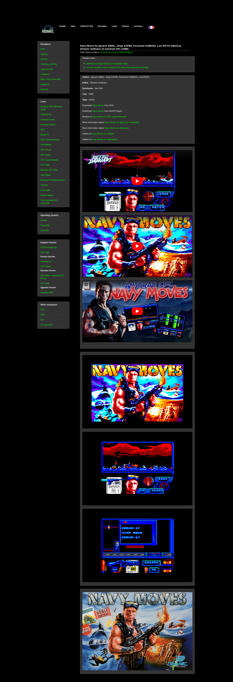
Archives (138, 26)
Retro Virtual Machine (50, 79)
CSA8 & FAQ (86, 26)
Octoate (44, 185)
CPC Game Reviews (50, 139)
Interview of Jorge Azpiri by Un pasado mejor (107, 63)
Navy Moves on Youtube (103, 133)
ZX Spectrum (46, 325)
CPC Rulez (45, 155)
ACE (42, 49)
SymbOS (44, 230)
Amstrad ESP (46, 292)
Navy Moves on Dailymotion (105, 139)
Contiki (43, 220)
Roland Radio (46, 195)
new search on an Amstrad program (116, 52)
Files (73, 26)
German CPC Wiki (49, 170)
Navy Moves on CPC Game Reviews (109, 116)
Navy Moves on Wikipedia (117, 128)
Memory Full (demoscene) (52, 180)
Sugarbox (44, 84)
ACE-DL (44, 54)
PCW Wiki (45, 190)
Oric (42, 319)
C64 (42, 309)
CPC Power (45, 149)
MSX (42, 314)
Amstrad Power (47, 119)
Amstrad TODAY (48, 124)
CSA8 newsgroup (48, 247)
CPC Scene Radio (48, 160)
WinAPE (44, 89)
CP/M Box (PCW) (48, 64)
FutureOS (45, 225)
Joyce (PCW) (46, 69)
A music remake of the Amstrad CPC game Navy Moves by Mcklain (117, 67)
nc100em (44, 74)
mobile (62, 26)
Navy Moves (98, 105)
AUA (42, 129)
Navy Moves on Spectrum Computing (122, 122)
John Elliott (45, 175)
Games (125, 26)
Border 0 (44, 134)
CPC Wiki (44, 165)
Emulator (102, 26)
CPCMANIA (45, 144)
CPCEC (44, 59)
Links (114, 26)
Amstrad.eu (45, 114)
